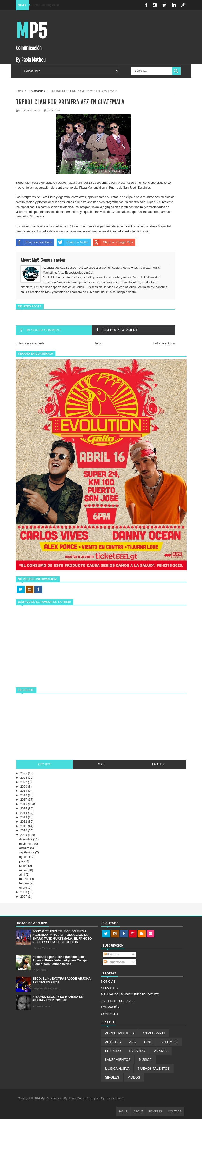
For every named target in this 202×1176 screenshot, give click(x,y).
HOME (123, 1111)
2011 (24, 826)
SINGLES (112, 1077)
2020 (24, 786)
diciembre (26, 839)
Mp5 (31, 31)
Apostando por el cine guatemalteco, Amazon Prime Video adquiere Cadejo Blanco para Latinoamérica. (59, 960)
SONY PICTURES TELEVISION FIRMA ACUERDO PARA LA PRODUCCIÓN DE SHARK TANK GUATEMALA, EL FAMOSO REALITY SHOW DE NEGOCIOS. (62, 937)
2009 (24, 835)
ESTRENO (113, 1051)
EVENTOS (137, 1051)
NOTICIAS (108, 981)
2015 (24, 808)
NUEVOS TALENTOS (153, 1068)
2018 (24, 795)
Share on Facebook (34, 242)
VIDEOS (134, 1077)
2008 (24, 892)
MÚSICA (145, 1060)
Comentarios (114, 962)
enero (23, 887)
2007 (24, 896)
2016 (24, 804)
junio (22, 865)
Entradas (112, 954)
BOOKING (155, 1111)
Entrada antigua (164, 343)
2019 (24, 790)
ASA (132, 1042)
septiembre (27, 852)
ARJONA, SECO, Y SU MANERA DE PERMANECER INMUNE (57, 998)
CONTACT (174, 1111)
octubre (24, 848)
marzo (24, 878)
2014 (24, 813)
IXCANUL (160, 1051)
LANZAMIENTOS (118, 1060)
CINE (148, 1042)
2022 (24, 782)
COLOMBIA (169, 1042)
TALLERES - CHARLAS (117, 1001)
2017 (24, 799)
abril (22, 874)
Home (19, 90)
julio (22, 861)
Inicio (98, 343)
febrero (24, 883)
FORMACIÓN (110, 1007)
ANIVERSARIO (153, 1033)
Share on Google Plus (113, 242)
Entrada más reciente (30, 343)
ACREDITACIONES (119, 1033)
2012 (24, 821)
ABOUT (138, 1111)
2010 (24, 830)
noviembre (26, 843)
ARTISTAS (113, 1042)
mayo (23, 870)
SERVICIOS (109, 988)
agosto (24, 857)
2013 (24, 817)
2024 (24, 777)
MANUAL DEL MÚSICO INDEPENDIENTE (130, 994)
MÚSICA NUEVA (117, 1068)
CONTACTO (109, 1014)
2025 (24, 773)
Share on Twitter (72, 242)
